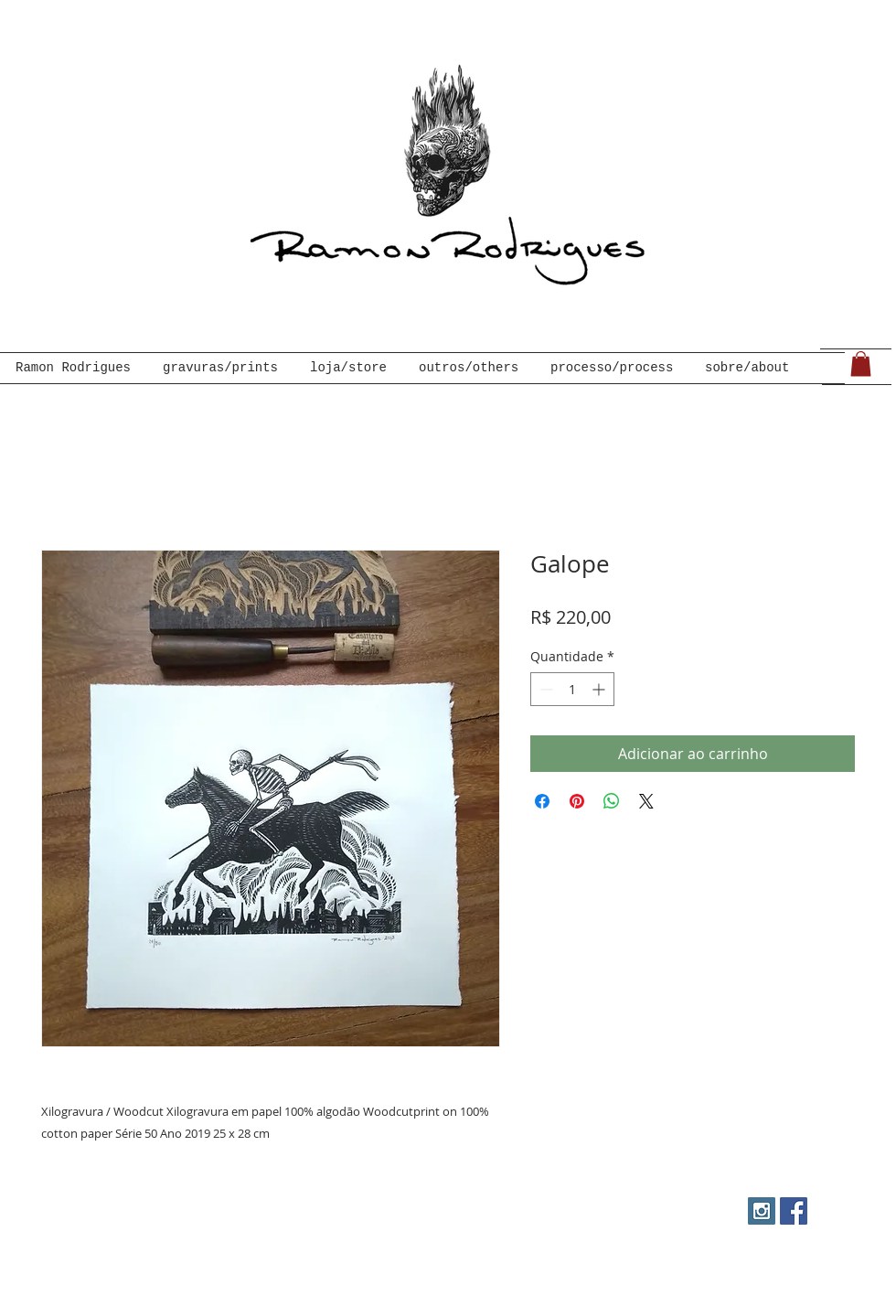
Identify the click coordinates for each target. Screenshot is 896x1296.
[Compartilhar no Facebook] (542, 801)
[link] (860, 363)
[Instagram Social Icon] (761, 1211)
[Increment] (600, 689)
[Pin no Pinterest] (577, 801)
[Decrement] (544, 689)
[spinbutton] (572, 689)
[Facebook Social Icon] (793, 1211)
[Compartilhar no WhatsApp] (612, 801)
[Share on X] (646, 801)
